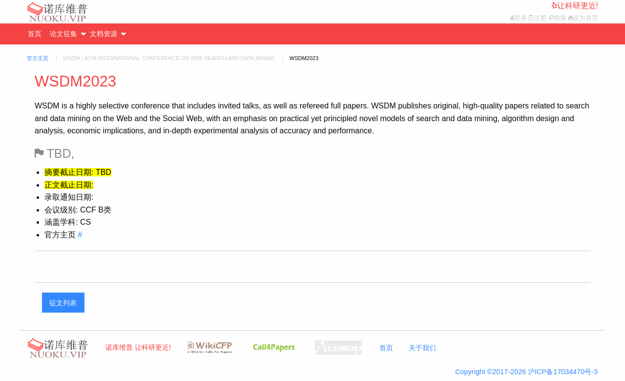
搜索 (560, 17)
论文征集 (63, 34)
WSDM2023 (75, 81)
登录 (520, 17)
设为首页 (585, 17)
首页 (35, 34)
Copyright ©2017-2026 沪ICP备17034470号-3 (526, 372)
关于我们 (422, 348)
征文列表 (63, 303)
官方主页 (37, 58)
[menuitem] (38, 34)
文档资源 (103, 34)
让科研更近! (577, 5)
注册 (540, 17)
